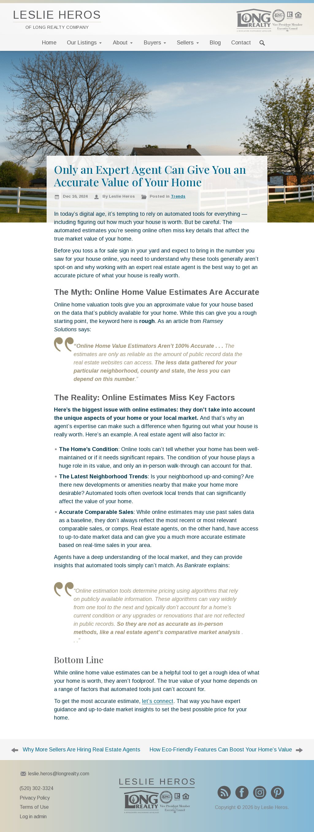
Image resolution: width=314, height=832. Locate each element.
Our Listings (82, 43)
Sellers (185, 43)
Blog (215, 43)
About (120, 43)
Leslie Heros (57, 19)
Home (49, 43)
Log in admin (33, 816)
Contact (241, 43)
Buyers (152, 43)
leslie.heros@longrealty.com (58, 773)
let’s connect (157, 701)
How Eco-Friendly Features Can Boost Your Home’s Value (221, 750)
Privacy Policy (35, 797)
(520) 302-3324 (36, 788)
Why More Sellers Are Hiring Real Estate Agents (81, 750)
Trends (178, 196)
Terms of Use (34, 807)
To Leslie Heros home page (157, 796)
